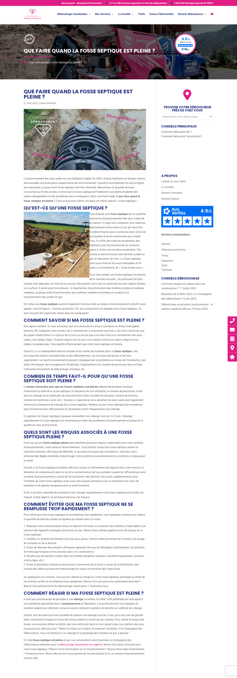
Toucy (164, 255)
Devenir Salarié (170, 198)
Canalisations (47, 103)
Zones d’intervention (161, 14)
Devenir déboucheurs (190, 14)
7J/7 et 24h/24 (136, 3)
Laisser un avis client (173, 181)
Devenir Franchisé (171, 192)
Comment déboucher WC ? (176, 131)
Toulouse (166, 269)
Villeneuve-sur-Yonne (173, 249)
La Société (124, 14)
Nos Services (102, 14)
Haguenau (167, 260)
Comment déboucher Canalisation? (181, 136)
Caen (164, 265)
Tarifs (141, 14)
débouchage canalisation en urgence (81, 644)
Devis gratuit (80, 3)
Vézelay (165, 243)
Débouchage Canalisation (72, 14)
